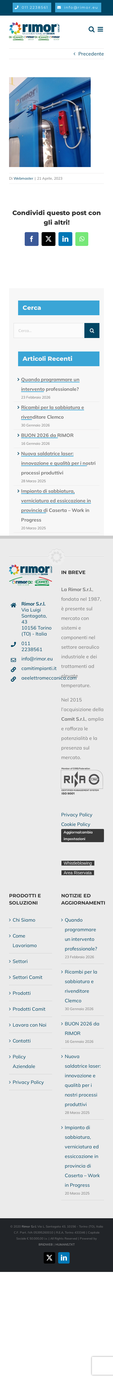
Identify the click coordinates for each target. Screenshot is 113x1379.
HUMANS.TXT (65, 1244)
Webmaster (23, 178)
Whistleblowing (78, 863)
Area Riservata (78, 872)
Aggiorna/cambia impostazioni (78, 835)
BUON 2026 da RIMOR (47, 435)
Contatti (22, 1041)
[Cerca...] (49, 330)
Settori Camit (27, 977)
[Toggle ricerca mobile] (92, 29)
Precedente (91, 54)
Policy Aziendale (24, 1061)
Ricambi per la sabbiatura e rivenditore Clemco (81, 986)
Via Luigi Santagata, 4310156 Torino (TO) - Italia (36, 619)
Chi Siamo (24, 920)
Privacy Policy (77, 815)
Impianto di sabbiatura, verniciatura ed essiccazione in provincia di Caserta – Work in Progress (82, 1156)
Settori (20, 961)
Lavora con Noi (29, 1025)
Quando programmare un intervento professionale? (81, 934)
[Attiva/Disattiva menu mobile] (101, 29)
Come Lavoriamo (25, 940)
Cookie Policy (75, 824)
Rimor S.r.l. (29, 1226)
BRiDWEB (46, 1244)
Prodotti (22, 993)
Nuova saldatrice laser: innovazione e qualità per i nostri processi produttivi (58, 463)
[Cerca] (91, 330)
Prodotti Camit (29, 1009)
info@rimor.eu (36, 659)
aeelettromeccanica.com (36, 678)
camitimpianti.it (36, 668)
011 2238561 (31, 646)
